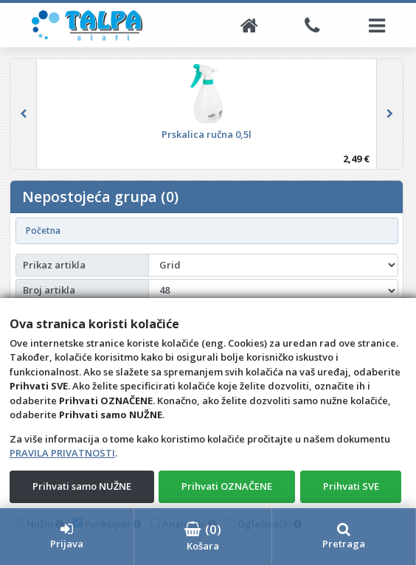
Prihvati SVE (351, 486)
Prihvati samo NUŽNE (81, 486)
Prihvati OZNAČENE (226, 486)
